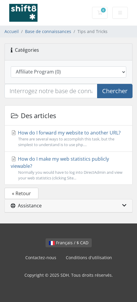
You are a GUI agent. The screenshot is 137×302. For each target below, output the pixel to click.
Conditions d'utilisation (89, 257)
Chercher (114, 91)
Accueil (11, 31)
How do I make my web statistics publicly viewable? (68, 168)
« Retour (21, 193)
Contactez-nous (40, 257)
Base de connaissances (48, 31)
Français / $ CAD (68, 242)
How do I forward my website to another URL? (68, 138)
